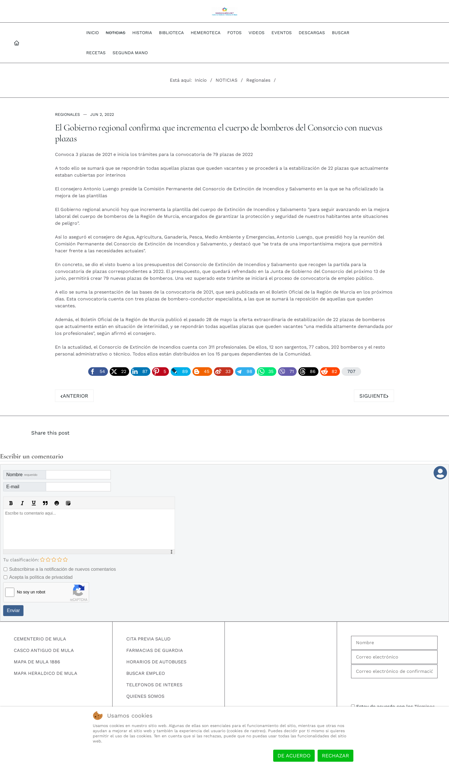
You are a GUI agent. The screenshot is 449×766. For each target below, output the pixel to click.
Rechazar (335, 756)
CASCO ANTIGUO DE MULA (44, 650)
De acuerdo (293, 756)
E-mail (12, 486)
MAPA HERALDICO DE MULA (45, 673)
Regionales (67, 114)
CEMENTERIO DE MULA (40, 639)
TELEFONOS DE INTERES (154, 684)
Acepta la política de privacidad (40, 577)
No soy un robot (31, 592)
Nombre (21, 474)
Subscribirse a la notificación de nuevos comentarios (62, 569)
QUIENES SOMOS (145, 696)
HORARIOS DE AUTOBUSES (156, 662)
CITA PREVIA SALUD (148, 639)
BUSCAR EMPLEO (145, 673)
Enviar (13, 610)
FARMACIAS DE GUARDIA (154, 650)
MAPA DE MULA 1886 (37, 662)
